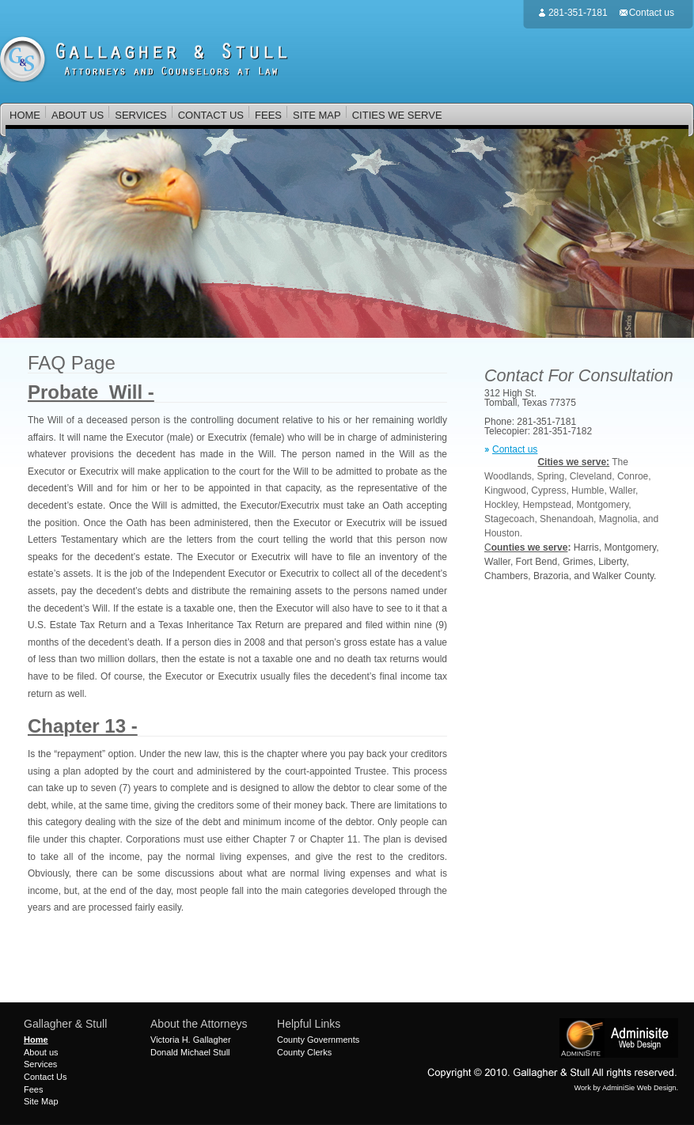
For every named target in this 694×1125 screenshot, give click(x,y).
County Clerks (304, 1052)
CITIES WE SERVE (397, 115)
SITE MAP (317, 115)
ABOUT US (77, 115)
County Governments (318, 1039)
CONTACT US (211, 115)
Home (36, 1039)
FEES (268, 115)
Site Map (41, 1101)
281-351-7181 (578, 12)
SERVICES (140, 115)
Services (40, 1064)
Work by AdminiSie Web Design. (626, 1088)
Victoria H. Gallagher (190, 1039)
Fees (34, 1089)
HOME (24, 115)
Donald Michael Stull (190, 1052)
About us (41, 1052)
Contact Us (45, 1076)
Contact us (651, 12)
